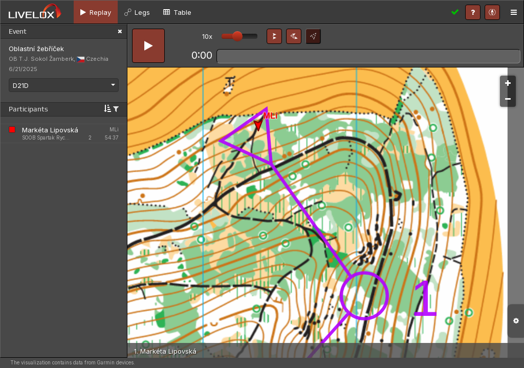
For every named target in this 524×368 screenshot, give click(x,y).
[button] (274, 36)
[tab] (96, 12)
